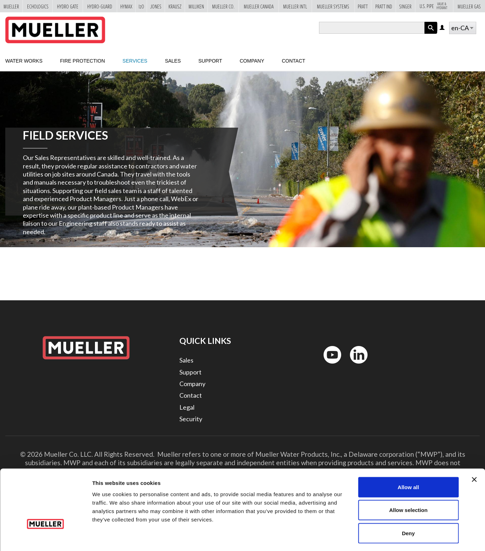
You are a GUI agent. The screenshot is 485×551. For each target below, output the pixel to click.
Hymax (126, 6)
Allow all (408, 459)
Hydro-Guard (99, 6)
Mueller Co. (223, 6)
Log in (443, 28)
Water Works (24, 61)
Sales (173, 61)
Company (252, 61)
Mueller (11, 6)
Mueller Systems (333, 6)
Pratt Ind (383, 6)
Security (190, 419)
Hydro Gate (67, 6)
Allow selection (408, 482)
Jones (155, 6)
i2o (141, 6)
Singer (405, 6)
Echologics (38, 6)
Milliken (196, 6)
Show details (369, 537)
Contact (293, 61)
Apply (431, 33)
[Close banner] (474, 451)
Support (210, 61)
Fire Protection (82, 61)
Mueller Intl (295, 6)
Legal (186, 407)
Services (134, 61)
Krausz (174, 6)
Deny (408, 505)
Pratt (363, 6)
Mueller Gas (469, 6)
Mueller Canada (259, 6)
